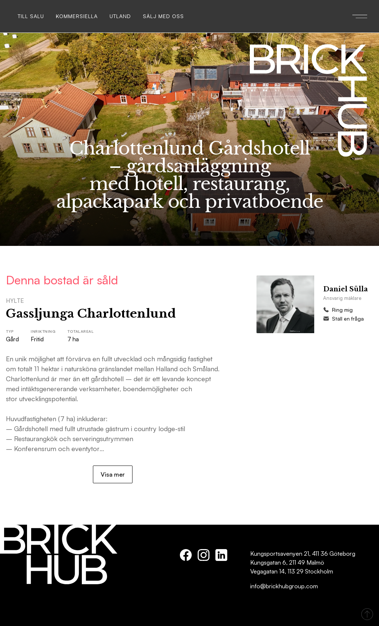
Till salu (31, 16)
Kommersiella (77, 16)
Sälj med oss (163, 16)
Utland (120, 16)
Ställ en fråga (348, 318)
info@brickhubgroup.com (284, 586)
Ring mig (342, 310)
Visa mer (113, 474)
